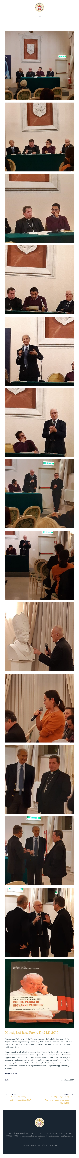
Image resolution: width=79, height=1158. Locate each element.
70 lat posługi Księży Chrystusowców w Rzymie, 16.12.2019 (57, 1100)
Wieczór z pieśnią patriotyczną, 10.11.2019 (20, 1098)
